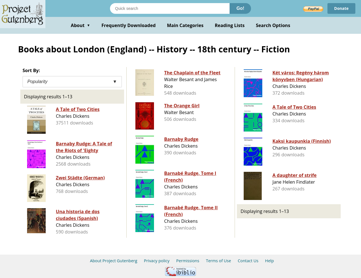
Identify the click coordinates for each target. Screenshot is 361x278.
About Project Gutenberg (113, 260)
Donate (341, 8)
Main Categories (185, 25)
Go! (240, 8)
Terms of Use (218, 260)
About (80, 25)
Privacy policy (157, 260)
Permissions (187, 260)
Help (269, 260)
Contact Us (248, 260)
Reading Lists (230, 25)
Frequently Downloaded (129, 25)
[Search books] (170, 8)
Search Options (273, 25)
